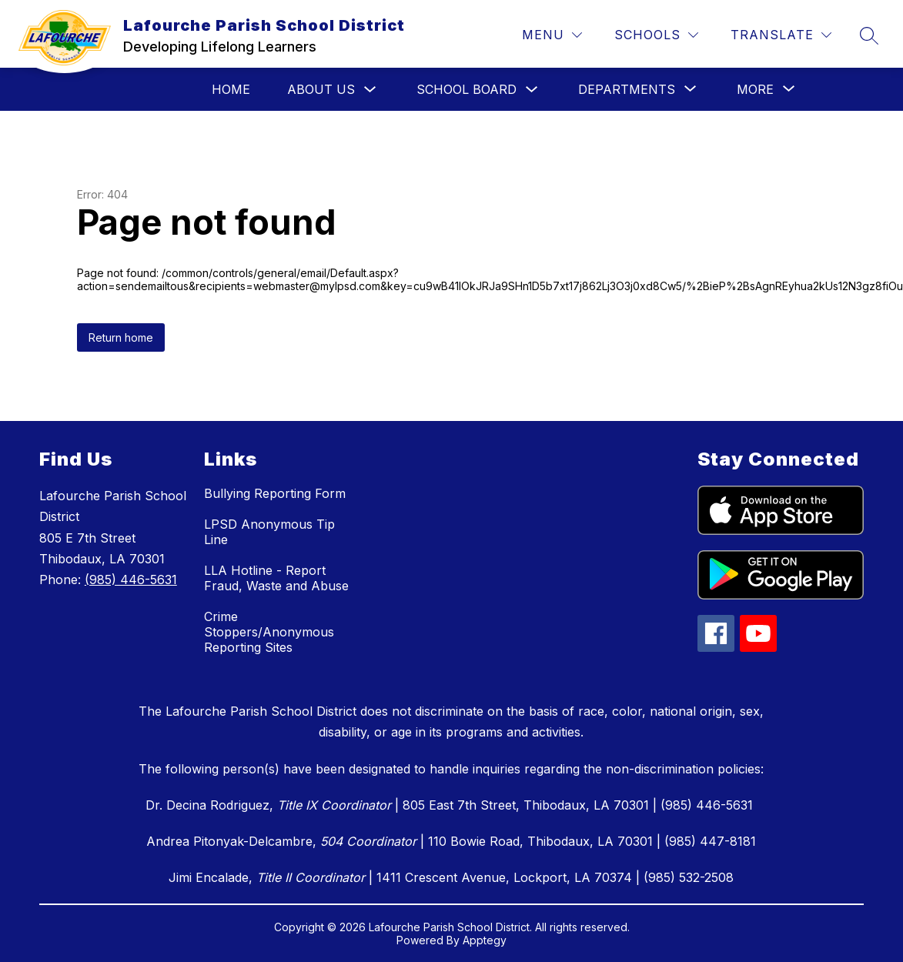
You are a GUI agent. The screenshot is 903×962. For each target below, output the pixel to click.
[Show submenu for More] (755, 89)
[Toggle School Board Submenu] (532, 89)
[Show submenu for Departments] (626, 89)
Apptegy (485, 940)
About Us (321, 89)
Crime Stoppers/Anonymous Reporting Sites (269, 632)
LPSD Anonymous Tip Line (269, 531)
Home (231, 89)
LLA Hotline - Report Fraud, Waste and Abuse (276, 578)
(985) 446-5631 (131, 579)
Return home (121, 337)
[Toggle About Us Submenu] (370, 89)
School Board (466, 89)
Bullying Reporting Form (275, 493)
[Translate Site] (781, 35)
